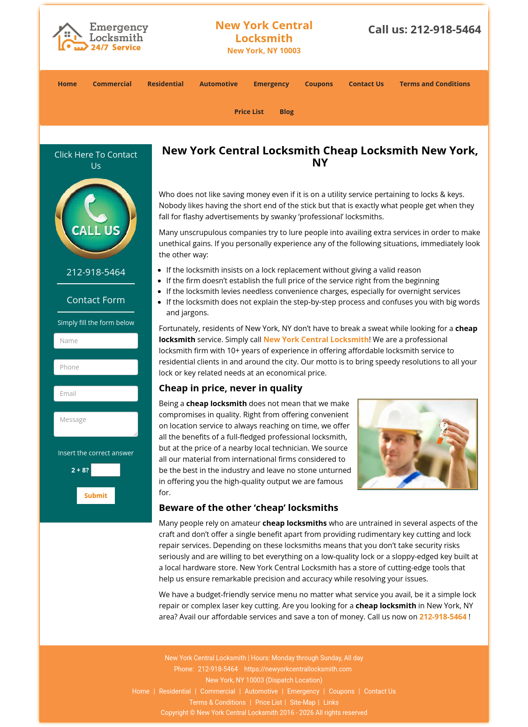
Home (67, 83)
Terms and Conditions (435, 83)
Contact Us (366, 83)
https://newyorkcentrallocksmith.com (298, 669)
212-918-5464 (445, 29)
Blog (287, 111)
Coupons (319, 83)
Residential (165, 83)
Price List (249, 111)
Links (331, 702)
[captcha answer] (105, 470)
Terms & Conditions (217, 702)
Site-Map (302, 702)
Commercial (112, 83)
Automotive (219, 83)
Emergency (271, 83)
